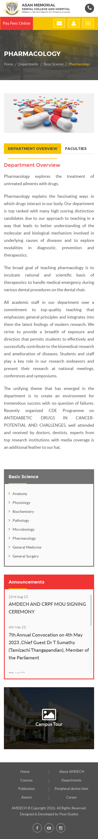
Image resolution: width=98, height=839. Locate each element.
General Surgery (26, 556)
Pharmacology (79, 64)
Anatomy (20, 494)
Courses (26, 780)
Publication (26, 789)
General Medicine (27, 547)
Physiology (21, 503)
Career (71, 797)
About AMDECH (71, 772)
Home (8, 64)
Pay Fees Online (16, 23)
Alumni (26, 797)
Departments (28, 64)
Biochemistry (23, 511)
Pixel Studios (68, 814)
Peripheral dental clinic (71, 789)
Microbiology (23, 529)
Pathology (21, 520)
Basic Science (54, 64)
